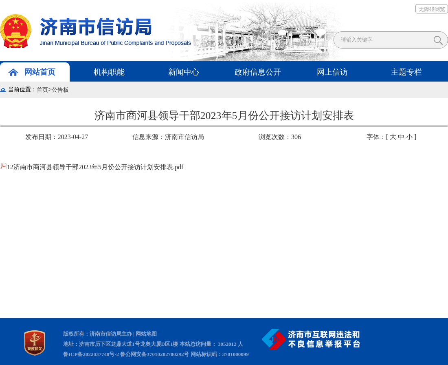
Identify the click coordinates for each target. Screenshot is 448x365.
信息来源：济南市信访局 (168, 136)
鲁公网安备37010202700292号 (154, 354)
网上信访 (332, 72)
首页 (42, 90)
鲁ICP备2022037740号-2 (91, 354)
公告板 (60, 90)
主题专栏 (406, 72)
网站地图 (146, 334)
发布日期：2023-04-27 (56, 136)
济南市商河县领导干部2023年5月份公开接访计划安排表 (224, 118)
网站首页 (39, 72)
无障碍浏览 (432, 9)
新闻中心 (183, 72)
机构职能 (109, 72)
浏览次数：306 (280, 136)
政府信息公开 (258, 72)
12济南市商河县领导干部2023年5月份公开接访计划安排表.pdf (91, 167)
